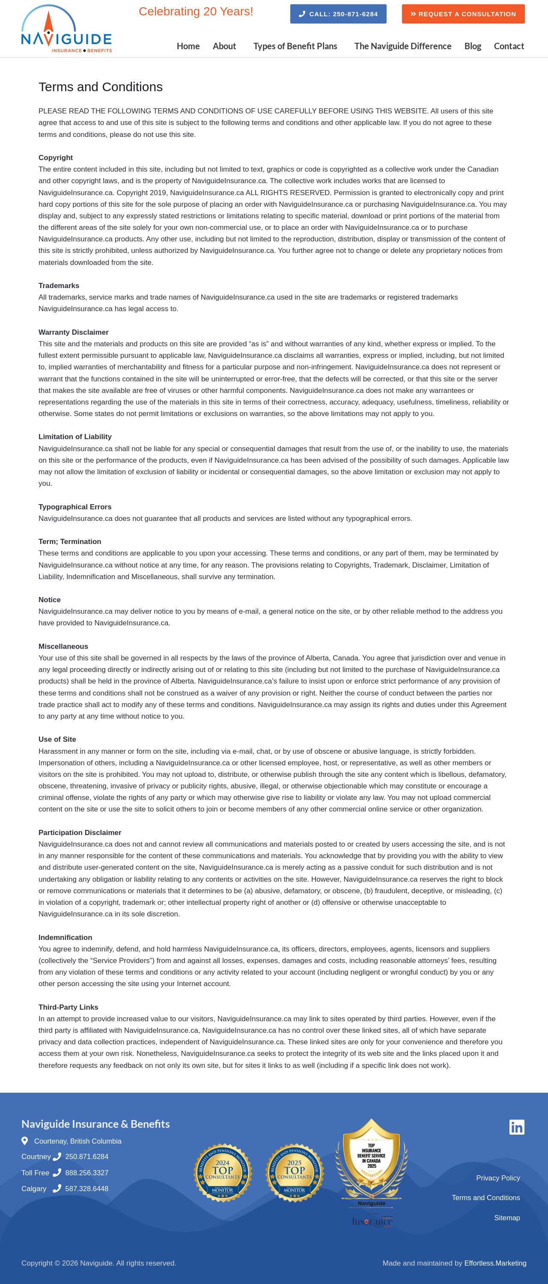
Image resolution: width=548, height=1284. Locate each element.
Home (188, 46)
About (224, 46)
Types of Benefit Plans (295, 46)
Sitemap (507, 1217)
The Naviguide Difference (403, 46)
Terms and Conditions (485, 1197)
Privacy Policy (497, 1177)
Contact (509, 46)
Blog (473, 46)
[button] (226, 45)
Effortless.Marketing (494, 1263)
